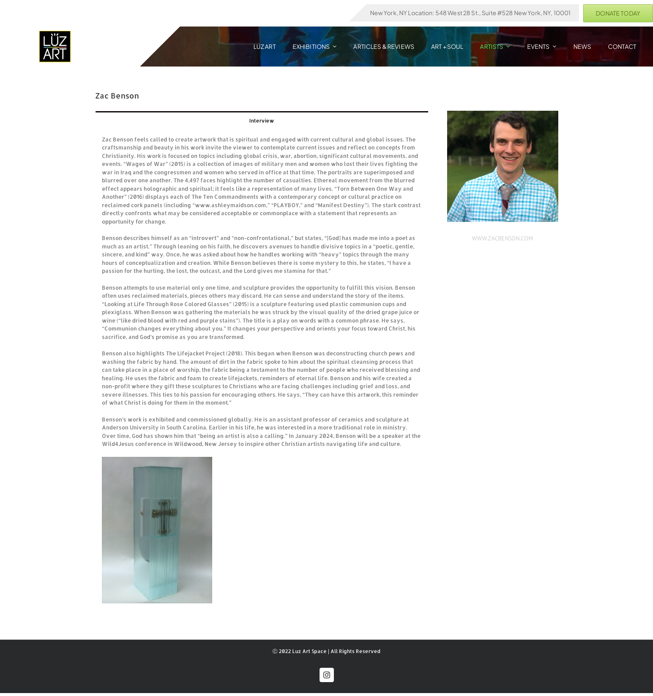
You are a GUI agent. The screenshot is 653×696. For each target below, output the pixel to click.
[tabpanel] (262, 369)
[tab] (262, 120)
